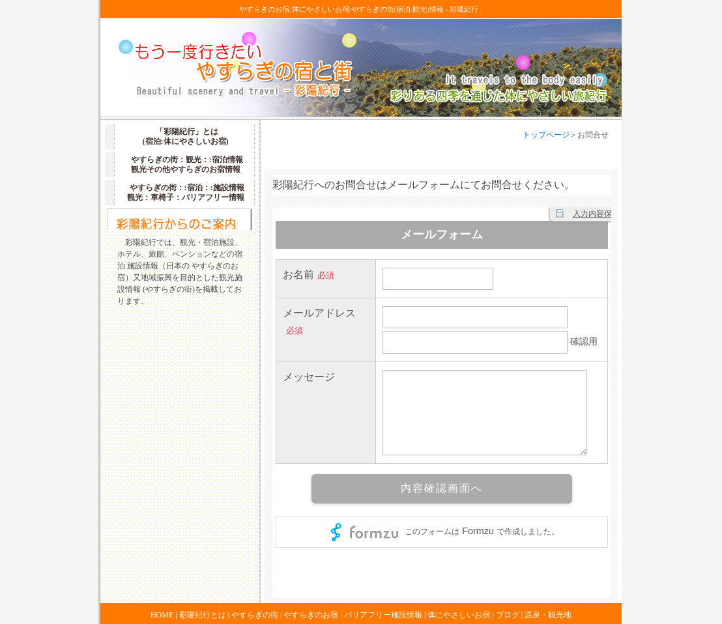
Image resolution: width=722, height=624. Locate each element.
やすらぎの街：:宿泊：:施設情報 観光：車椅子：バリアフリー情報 (185, 192)
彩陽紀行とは (202, 614)
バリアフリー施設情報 (383, 614)
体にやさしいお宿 (458, 614)
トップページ (546, 134)
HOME (162, 614)
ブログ (507, 614)
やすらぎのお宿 (310, 614)
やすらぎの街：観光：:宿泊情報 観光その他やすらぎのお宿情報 (187, 164)
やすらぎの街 (254, 614)
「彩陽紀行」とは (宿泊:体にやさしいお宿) (186, 136)
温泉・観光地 (548, 614)
